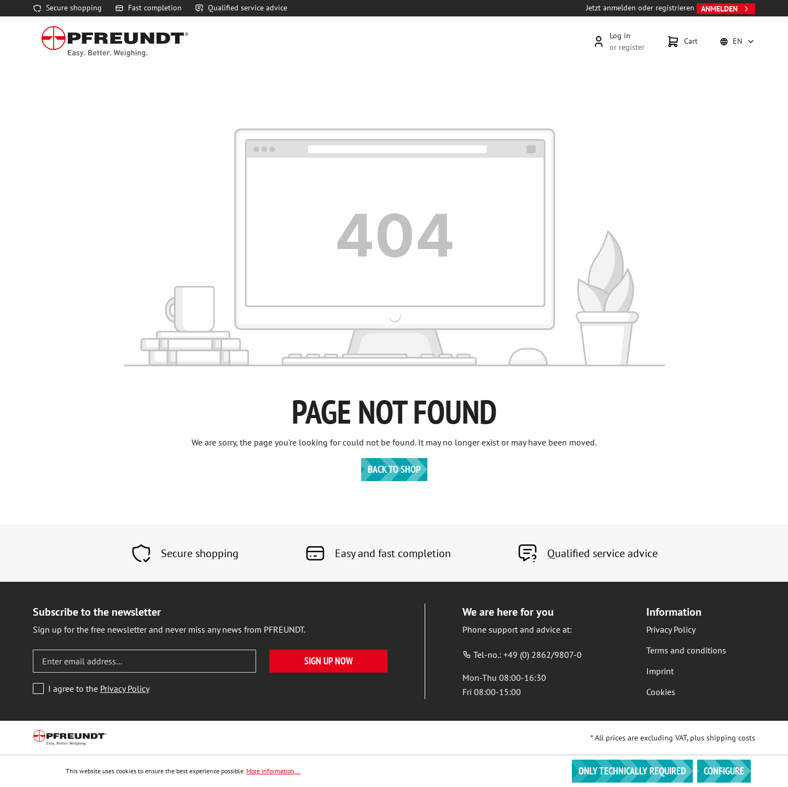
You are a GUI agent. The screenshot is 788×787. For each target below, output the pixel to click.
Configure (724, 771)
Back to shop (394, 469)
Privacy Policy (124, 688)
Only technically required (632, 771)
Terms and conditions (686, 650)
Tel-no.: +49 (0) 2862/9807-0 (522, 654)
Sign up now (328, 661)
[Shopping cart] (682, 41)
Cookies (660, 691)
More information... (273, 771)
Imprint (660, 671)
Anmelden (726, 9)
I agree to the (98, 688)
